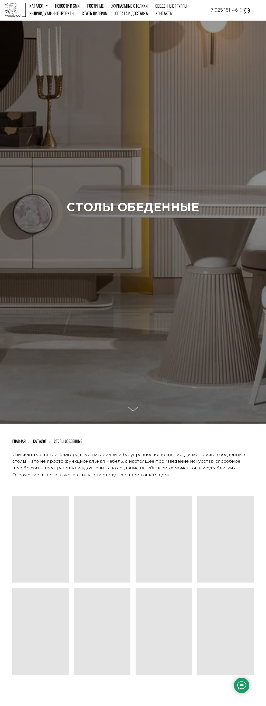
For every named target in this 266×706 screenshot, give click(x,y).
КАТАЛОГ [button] (37, 6)
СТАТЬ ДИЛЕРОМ (95, 14)
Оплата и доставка (131, 14)
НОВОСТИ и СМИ (67, 6)
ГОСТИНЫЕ (95, 6)
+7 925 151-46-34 (226, 10)
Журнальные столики (129, 6)
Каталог (39, 441)
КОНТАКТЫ (164, 14)
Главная (19, 441)
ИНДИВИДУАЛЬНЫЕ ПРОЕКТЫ (52, 14)
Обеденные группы (171, 6)
